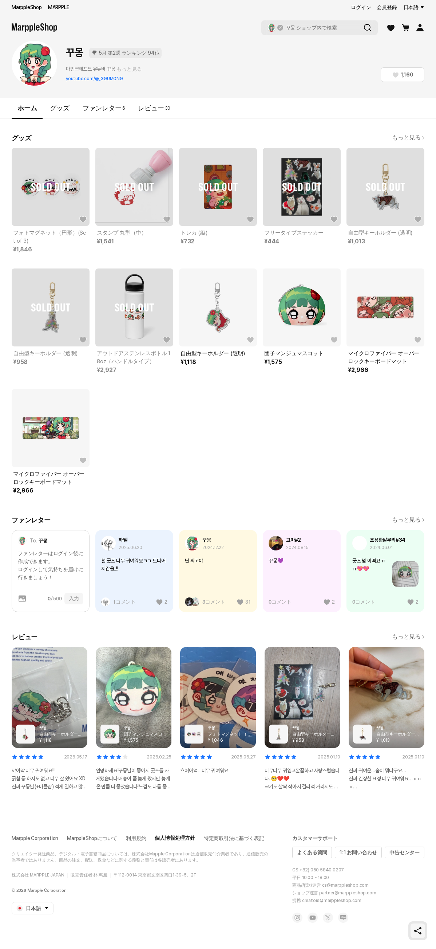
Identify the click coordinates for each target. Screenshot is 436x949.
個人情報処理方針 (175, 838)
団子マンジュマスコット (294, 353)
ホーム (27, 111)
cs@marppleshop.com (345, 885)
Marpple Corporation (35, 838)
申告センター (404, 852)
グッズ (59, 108)
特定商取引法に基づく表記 (234, 838)
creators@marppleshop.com (331, 900)
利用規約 (136, 838)
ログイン (361, 7)
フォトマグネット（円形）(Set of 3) (49, 237)
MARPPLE (59, 7)
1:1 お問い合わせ (358, 852)
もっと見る (129, 69)
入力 (74, 598)
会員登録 (387, 7)
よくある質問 (312, 852)
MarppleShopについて (92, 838)
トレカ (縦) (194, 233)
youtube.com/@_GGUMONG (94, 78)
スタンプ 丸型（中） (122, 233)
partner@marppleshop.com (347, 892)
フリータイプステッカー (294, 233)
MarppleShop (27, 7)
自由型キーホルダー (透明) (380, 233)
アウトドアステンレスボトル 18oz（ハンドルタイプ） (133, 357)
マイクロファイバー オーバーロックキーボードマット (383, 357)
